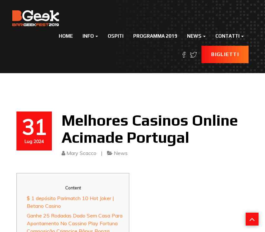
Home (66, 36)
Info (90, 36)
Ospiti (115, 36)
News (196, 36)
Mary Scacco (81, 153)
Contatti (229, 36)
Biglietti (225, 54)
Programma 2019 (155, 36)
